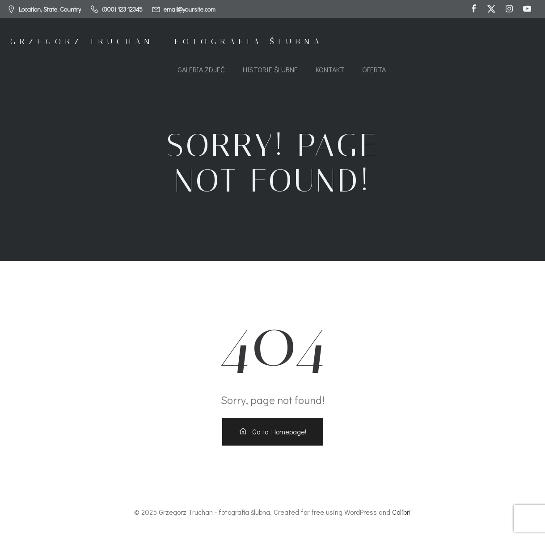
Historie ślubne (270, 69)
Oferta (374, 69)
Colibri (401, 512)
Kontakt (330, 69)
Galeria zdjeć (201, 69)
